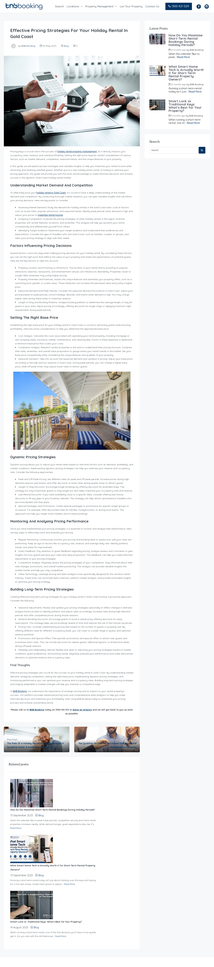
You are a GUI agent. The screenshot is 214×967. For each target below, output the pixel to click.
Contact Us (152, 6)
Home (61, 899)
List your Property (69, 913)
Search (59, 6)
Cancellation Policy (69, 934)
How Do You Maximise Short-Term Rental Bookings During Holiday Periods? (186, 40)
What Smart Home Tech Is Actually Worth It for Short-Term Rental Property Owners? (186, 73)
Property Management (99, 6)
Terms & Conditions (69, 941)
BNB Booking (28, 45)
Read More (51, 799)
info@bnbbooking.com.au (165, 928)
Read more (11, 918)
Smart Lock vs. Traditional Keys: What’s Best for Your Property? (185, 106)
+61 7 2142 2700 (185, 899)
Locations (73, 6)
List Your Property (131, 6)
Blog (66, 45)
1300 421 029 (178, 6)
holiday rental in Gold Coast (51, 192)
